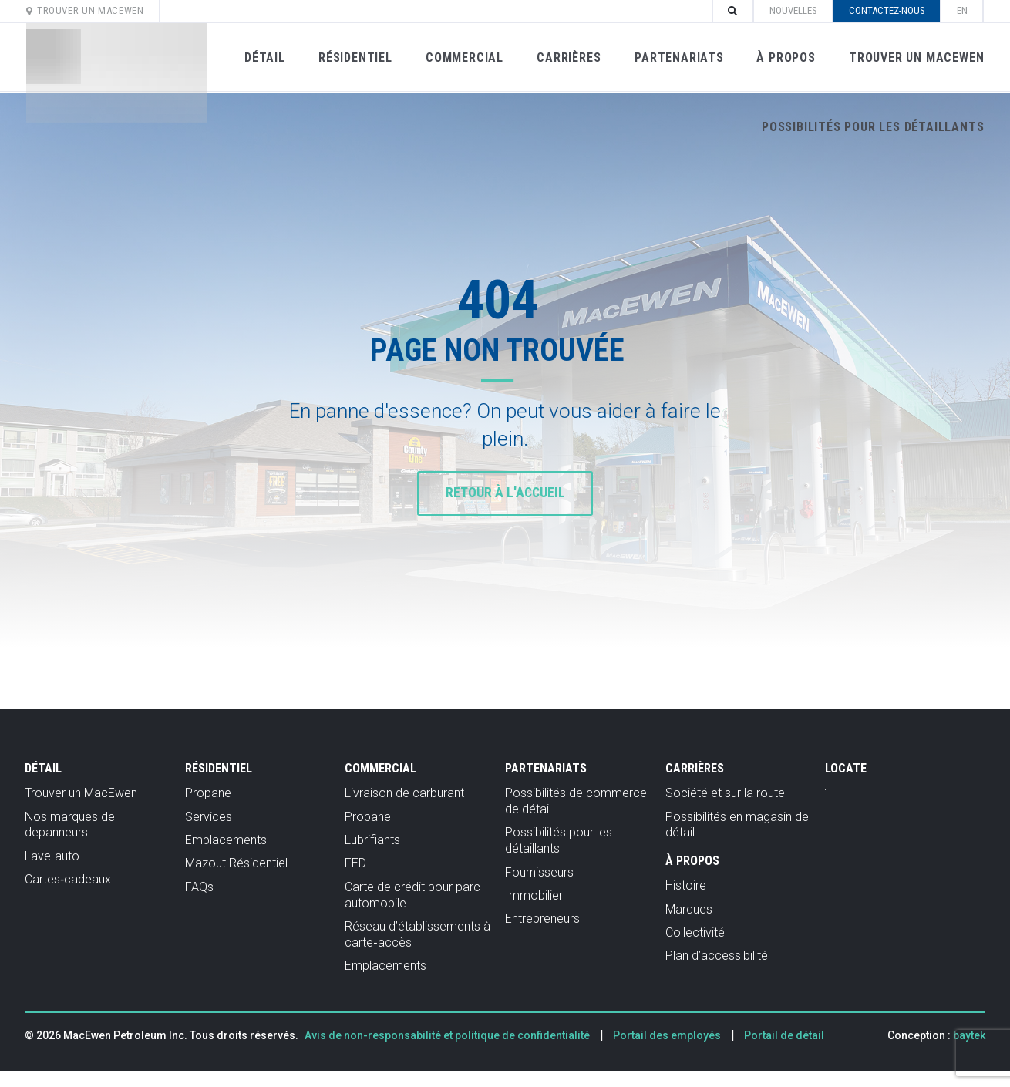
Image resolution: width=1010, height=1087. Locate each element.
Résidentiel (355, 57)
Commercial (464, 57)
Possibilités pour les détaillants (872, 126)
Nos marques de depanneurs (70, 824)
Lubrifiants (372, 840)
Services (208, 816)
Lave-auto (52, 856)
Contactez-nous (886, 10)
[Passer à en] (961, 11)
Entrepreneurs (542, 918)
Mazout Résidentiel (236, 863)
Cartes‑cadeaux (68, 879)
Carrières (568, 57)
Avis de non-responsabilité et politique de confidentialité (447, 1035)
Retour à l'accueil (505, 493)
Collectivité (695, 932)
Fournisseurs (539, 872)
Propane (208, 793)
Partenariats (677, 57)
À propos (785, 57)
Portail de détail (784, 1035)
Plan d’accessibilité (716, 955)
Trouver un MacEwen (85, 10)
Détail (264, 57)
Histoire (685, 885)
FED (355, 863)
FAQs (199, 887)
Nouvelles (792, 10)
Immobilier (534, 895)
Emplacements (226, 840)
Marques (688, 909)
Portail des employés (667, 1035)
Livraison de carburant (404, 793)
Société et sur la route (725, 793)
